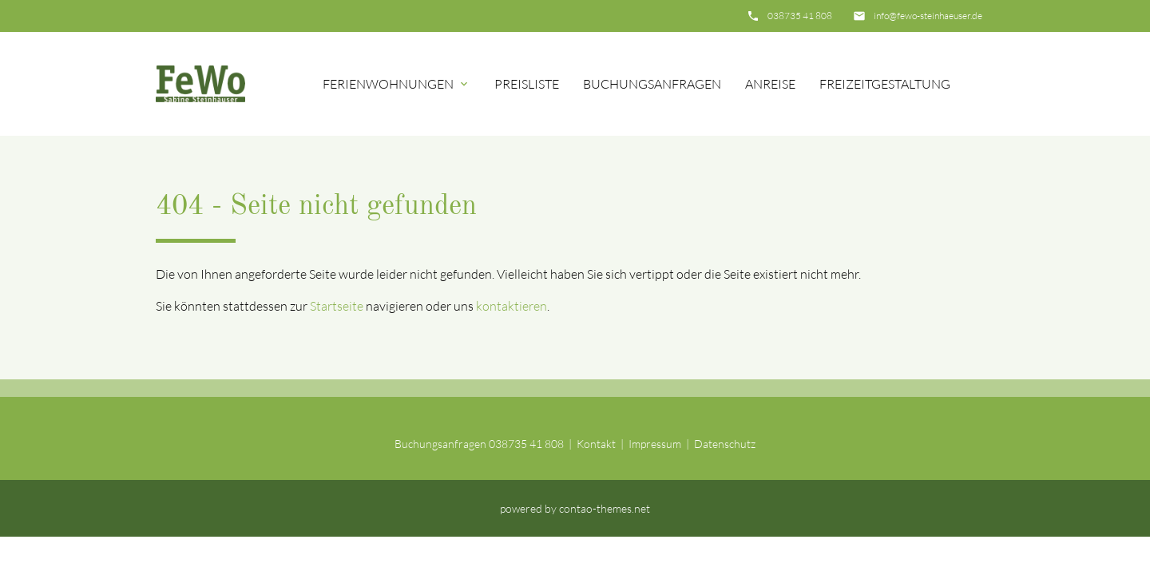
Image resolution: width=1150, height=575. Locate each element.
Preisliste (526, 84)
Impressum (655, 443)
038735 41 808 (526, 443)
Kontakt (596, 443)
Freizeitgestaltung (884, 84)
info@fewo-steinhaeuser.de (928, 16)
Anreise (770, 84)
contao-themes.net (604, 508)
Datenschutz (724, 443)
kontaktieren (511, 306)
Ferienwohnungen (388, 84)
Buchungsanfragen (652, 84)
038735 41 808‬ (799, 16)
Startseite (336, 306)
